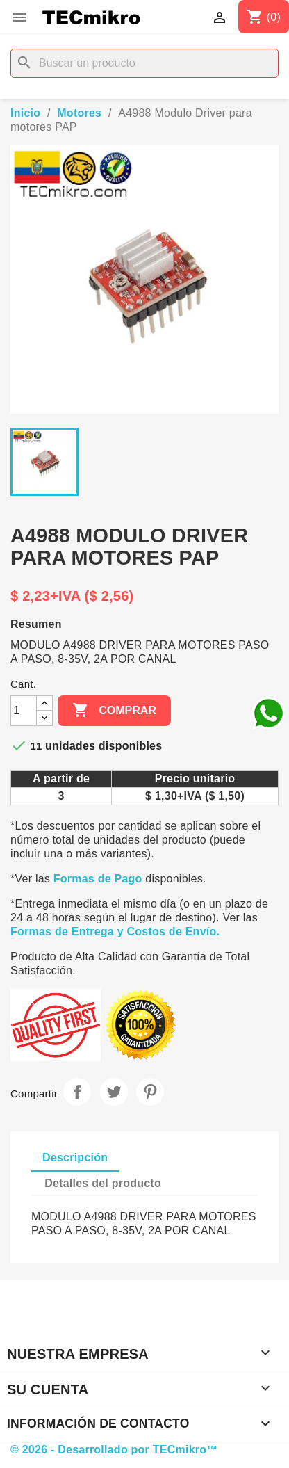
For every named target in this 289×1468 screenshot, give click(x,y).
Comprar (114, 711)
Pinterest (150, 1092)
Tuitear (114, 1092)
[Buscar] (144, 63)
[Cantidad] (23, 710)
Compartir (77, 1092)
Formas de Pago (97, 879)
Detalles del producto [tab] (102, 1183)
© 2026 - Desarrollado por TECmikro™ (114, 1449)
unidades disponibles (103, 746)
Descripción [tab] (75, 1157)
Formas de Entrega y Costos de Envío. (115, 931)
